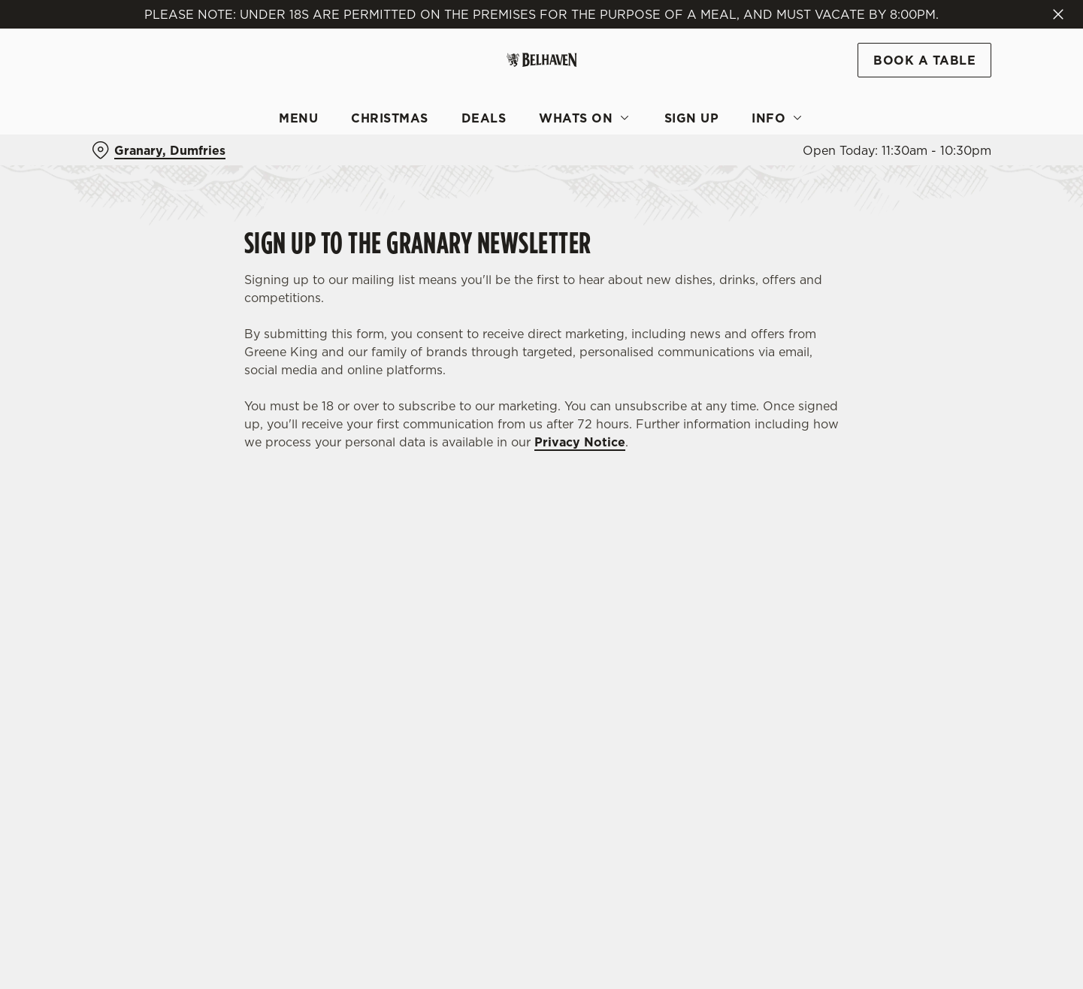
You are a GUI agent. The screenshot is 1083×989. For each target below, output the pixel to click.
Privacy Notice (579, 442)
